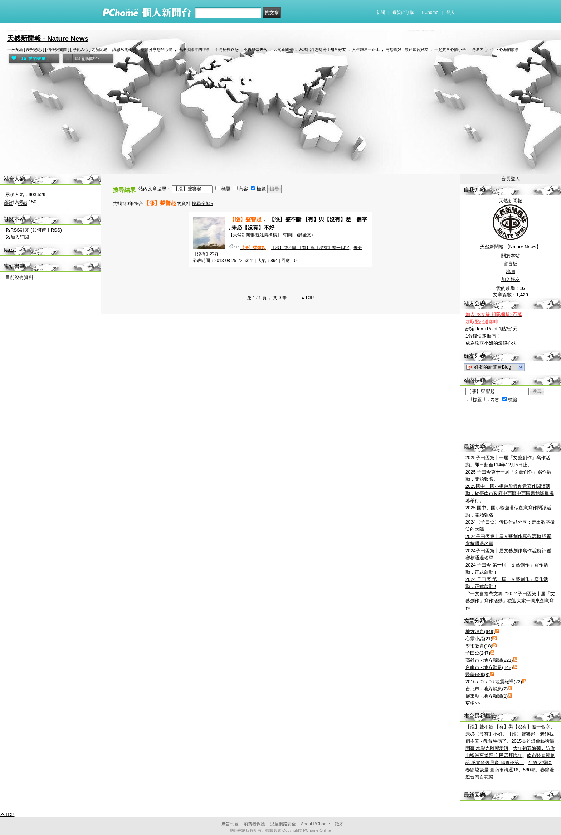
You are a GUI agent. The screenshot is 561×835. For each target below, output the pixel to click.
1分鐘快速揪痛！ (483, 336)
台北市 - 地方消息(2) (486, 688)
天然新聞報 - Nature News (47, 38)
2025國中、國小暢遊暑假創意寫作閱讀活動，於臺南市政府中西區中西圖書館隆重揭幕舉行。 (509, 493)
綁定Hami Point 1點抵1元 (491, 328)
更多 (472, 703)
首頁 (8, 203)
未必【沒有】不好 (484, 734)
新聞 (380, 12)
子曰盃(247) (477, 653)
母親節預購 (403, 12)
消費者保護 (254, 823)
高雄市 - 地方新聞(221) (489, 660)
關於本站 (510, 255)
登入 (450, 12)
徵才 (339, 823)
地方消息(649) (480, 631)
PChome (429, 12)
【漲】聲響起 (521, 734)
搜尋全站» (202, 203)
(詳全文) (305, 234)
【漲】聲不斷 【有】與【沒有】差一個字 (310, 247)
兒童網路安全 (283, 823)
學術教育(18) (478, 646)
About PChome (315, 823)
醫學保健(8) (477, 674)
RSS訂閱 (19, 230)
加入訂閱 (19, 237)
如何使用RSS (46, 230)
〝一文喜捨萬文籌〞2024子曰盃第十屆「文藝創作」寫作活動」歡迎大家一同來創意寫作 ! (510, 601)
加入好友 (510, 279)
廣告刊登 (230, 823)
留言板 (510, 263)
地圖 (510, 271)
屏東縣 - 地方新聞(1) (486, 696)
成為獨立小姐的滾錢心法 (491, 343)
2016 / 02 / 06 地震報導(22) (493, 681)
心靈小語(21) (478, 638)
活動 (22, 203)
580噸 (529, 769)
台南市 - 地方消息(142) (489, 667)
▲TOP (307, 297)
